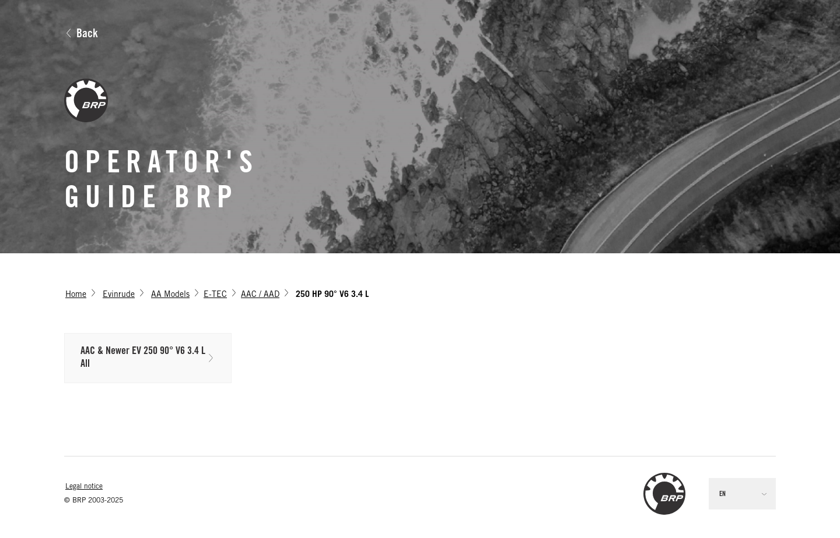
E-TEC (215, 295)
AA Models (170, 295)
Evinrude (119, 295)
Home (75, 295)
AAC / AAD (260, 295)
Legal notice (84, 486)
